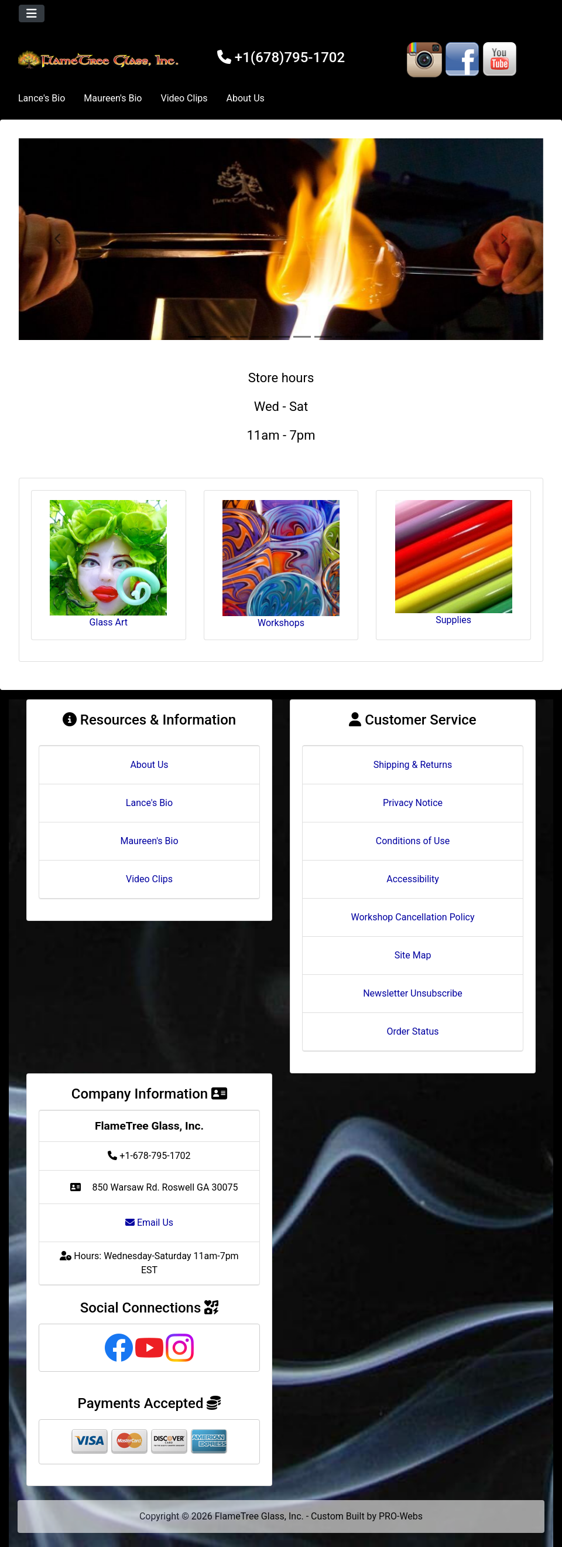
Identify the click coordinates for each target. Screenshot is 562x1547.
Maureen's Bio (113, 98)
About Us (246, 98)
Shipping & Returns (413, 764)
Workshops (281, 564)
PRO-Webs (401, 1516)
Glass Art (108, 564)
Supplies (453, 562)
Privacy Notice (413, 802)
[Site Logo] (99, 59)
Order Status (413, 1031)
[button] (58, 239)
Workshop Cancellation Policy (413, 917)
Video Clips (183, 98)
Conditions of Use (413, 840)
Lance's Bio (41, 98)
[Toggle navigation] (31, 13)
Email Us (149, 1222)
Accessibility (412, 879)
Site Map (413, 955)
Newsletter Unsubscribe (412, 993)
